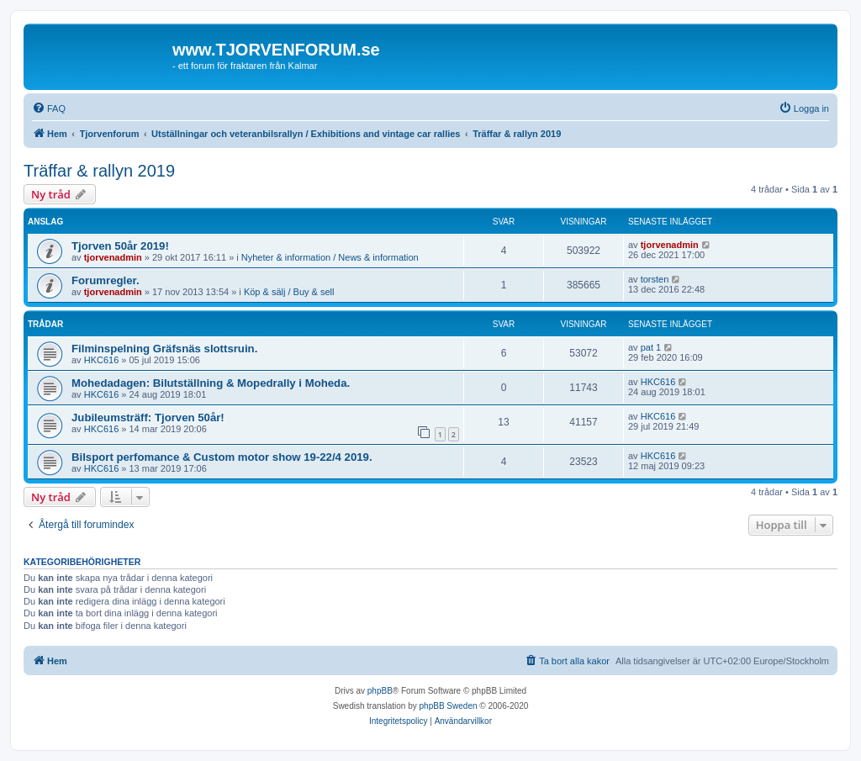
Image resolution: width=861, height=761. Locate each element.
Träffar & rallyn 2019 (99, 170)
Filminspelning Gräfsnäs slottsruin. (164, 348)
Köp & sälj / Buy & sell (289, 292)
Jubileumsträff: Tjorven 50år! (147, 417)
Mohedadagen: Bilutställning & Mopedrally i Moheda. (210, 383)
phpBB (380, 690)
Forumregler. (105, 280)
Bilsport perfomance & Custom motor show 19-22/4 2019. (221, 457)
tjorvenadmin (113, 257)
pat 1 (651, 347)
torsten (655, 279)
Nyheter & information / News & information (330, 257)
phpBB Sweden (449, 706)
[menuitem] (49, 108)
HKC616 (101, 360)
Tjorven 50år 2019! (120, 246)
